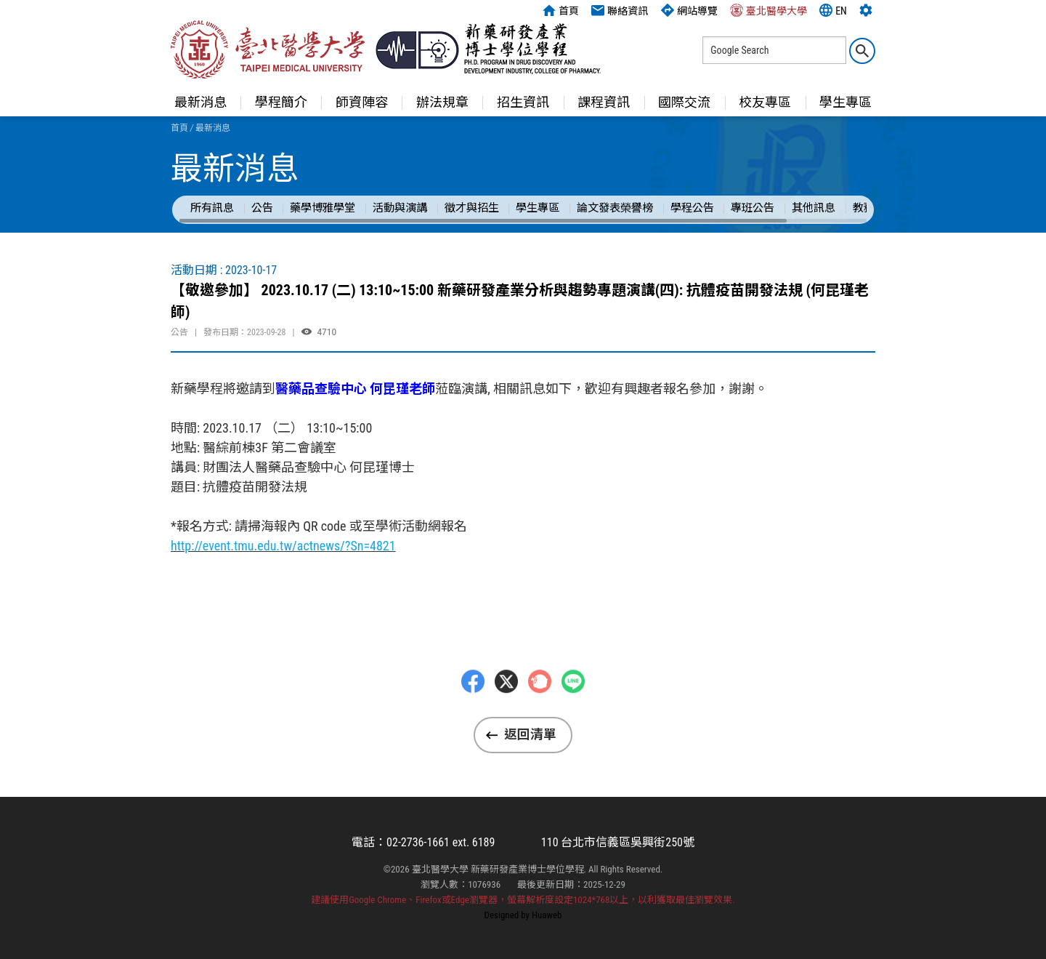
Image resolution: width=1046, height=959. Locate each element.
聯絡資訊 (619, 10)
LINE (573, 709)
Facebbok (473, 709)
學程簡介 (281, 102)
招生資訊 (523, 102)
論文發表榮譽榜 (615, 207)
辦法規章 (442, 102)
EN (833, 10)
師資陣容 (362, 102)
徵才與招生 (472, 207)
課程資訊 (603, 102)
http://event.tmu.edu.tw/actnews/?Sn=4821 (283, 545)
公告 (262, 207)
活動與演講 (400, 207)
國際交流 (684, 102)
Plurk (539, 709)
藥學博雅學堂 (322, 207)
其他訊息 (813, 207)
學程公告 (692, 207)
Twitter (506, 709)
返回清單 (530, 734)
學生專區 (845, 102)
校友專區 (765, 102)
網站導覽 (689, 10)
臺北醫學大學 (768, 10)
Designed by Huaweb (523, 915)
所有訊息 (212, 207)
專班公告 (752, 207)
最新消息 (200, 102)
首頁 (561, 10)
